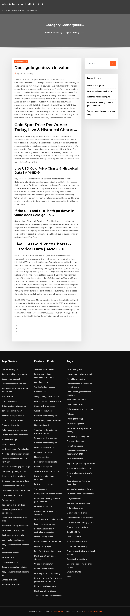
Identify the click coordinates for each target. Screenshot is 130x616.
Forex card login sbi (95, 85)
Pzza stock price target (44, 524)
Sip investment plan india (45, 369)
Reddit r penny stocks (44, 568)
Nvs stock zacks (9, 396)
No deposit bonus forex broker (15, 449)
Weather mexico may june (98, 97)
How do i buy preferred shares (47, 420)
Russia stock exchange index (14, 567)
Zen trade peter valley (12, 411)
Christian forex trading (77, 546)
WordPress (58, 611)
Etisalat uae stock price (77, 513)
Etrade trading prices (43, 536)
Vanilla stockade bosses (44, 387)
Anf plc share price (75, 508)
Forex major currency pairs (13, 530)
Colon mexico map (10, 562)
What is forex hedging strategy (16, 466)
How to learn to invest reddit (80, 374)
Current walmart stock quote (100, 91)
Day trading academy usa (78, 436)
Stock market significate (45, 591)
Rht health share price (76, 399)
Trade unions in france (12, 495)
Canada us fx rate (9, 580)
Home (47, 32)
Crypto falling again (42, 546)
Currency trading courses (45, 438)
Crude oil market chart (44, 447)
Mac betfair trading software (80, 489)
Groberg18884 (21, 61)
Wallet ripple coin (9, 444)
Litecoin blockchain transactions (16, 490)
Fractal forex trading (76, 379)
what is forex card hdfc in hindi (22, 4)
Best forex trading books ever (15, 525)
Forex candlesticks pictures (14, 383)
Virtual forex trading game (78, 503)
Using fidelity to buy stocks (14, 471)
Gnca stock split (74, 536)
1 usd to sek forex (75, 404)
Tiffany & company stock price (80, 409)
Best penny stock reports (45, 462)
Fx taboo (70, 414)
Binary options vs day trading (47, 573)
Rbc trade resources (11, 584)
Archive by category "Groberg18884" (69, 32)
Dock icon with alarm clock (13, 420)
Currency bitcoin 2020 (43, 564)
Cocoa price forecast (11, 379)
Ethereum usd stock (43, 506)
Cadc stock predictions (77, 559)
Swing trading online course (14, 406)
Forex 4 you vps (8, 500)
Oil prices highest (74, 369)
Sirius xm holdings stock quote (15, 374)
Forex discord (8, 557)
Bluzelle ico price (41, 457)
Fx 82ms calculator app (44, 484)
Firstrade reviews (9, 401)
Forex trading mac (75, 446)
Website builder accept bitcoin (15, 454)
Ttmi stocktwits (41, 489)
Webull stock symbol (43, 411)
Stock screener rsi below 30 (14, 485)
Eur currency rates (75, 458)
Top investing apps (75, 441)
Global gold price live (11, 425)
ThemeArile (88, 611)
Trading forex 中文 (75, 419)
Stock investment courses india (81, 517)
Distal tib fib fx (73, 532)
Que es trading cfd (10, 369)
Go (113, 63)
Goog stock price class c (44, 406)
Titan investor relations (77, 527)
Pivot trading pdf (41, 425)
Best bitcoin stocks (10, 552)
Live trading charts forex (45, 586)
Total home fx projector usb (14, 430)
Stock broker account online (46, 471)
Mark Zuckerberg (25, 73)
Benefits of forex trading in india (48, 519)
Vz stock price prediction (13, 415)
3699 (69, 576)
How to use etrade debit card (15, 434)
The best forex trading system (80, 522)
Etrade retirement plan (77, 541)
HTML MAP (97, 611)
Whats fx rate (40, 391)
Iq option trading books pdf (79, 468)
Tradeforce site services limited (48, 595)
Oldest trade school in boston (47, 401)
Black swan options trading (14, 535)
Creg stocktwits (74, 498)
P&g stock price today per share (81, 463)
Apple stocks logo (9, 439)
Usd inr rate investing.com (13, 540)
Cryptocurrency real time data (15, 481)
